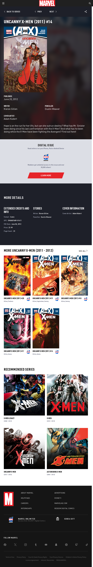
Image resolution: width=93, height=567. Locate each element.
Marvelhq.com (61, 503)
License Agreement (32, 560)
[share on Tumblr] (36, 545)
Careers (24, 503)
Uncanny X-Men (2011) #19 (43, 298)
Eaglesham (40, 301)
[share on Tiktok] (87, 545)
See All (83, 251)
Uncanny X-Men (10, 472)
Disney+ (58, 498)
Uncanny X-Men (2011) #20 (14, 298)
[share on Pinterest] (66, 545)
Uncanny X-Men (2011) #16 (43, 351)
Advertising (60, 493)
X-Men (49, 418)
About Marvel (27, 493)
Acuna (10, 354)
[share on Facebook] (5, 545)
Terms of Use (10, 557)
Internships (26, 508)
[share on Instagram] (25, 545)
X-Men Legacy (9, 418)
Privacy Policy (21, 557)
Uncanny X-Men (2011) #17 (14, 351)
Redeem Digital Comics (64, 508)
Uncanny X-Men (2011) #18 (71, 298)
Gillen (6, 301)
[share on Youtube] (46, 545)
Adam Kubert (10, 118)
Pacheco (10, 301)
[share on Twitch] (76, 545)
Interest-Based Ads (47, 560)
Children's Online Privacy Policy (76, 557)
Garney (46, 301)
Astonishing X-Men (54, 472)
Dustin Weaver (52, 108)
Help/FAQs (25, 498)
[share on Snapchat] (56, 545)
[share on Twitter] (15, 545)
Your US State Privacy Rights (37, 557)
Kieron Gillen (10, 108)
